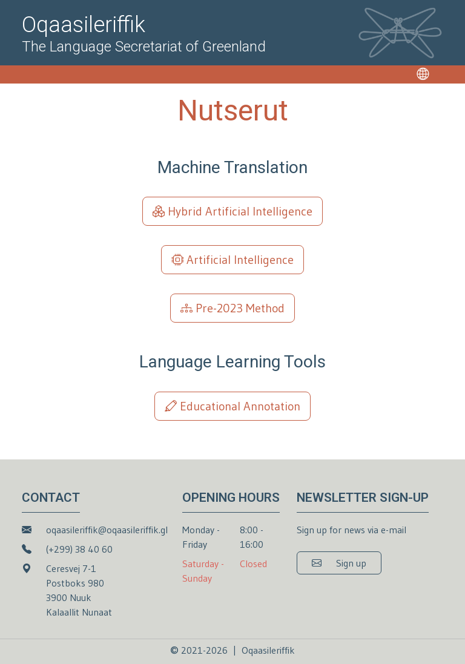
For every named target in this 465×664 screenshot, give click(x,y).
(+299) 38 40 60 (79, 549)
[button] (339, 562)
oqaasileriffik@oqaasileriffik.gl (107, 530)
